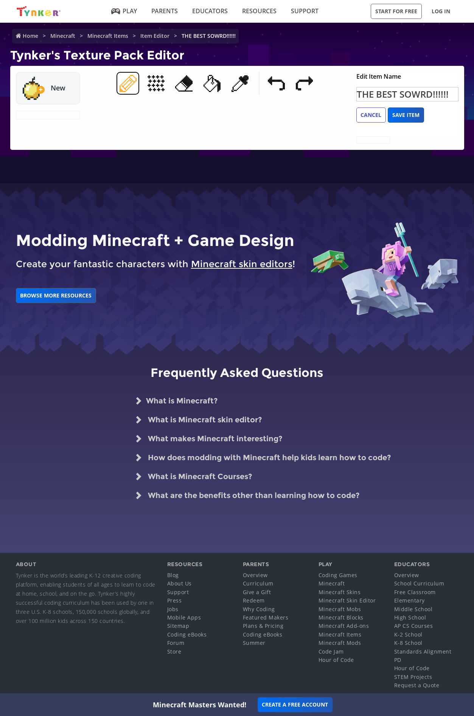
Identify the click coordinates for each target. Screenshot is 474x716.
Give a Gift (257, 592)
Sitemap (178, 625)
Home (30, 35)
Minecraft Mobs (340, 609)
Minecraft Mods (340, 642)
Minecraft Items (107, 35)
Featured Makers (266, 617)
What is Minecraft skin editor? (198, 419)
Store (174, 651)
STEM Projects (413, 676)
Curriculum (258, 583)
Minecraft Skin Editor (347, 600)
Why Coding (259, 609)
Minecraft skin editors (241, 263)
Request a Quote (417, 685)
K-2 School (408, 634)
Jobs (173, 609)
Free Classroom (415, 592)
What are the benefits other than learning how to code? (247, 495)
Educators (210, 11)
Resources (259, 11)
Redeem (254, 600)
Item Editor (154, 35)
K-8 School (408, 642)
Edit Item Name (378, 76)
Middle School (413, 609)
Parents (164, 11)
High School (410, 617)
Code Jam (331, 651)
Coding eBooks (187, 634)
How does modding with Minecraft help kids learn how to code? (263, 457)
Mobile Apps (184, 617)
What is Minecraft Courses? (193, 476)
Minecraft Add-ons (344, 625)
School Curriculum (419, 583)
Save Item (406, 114)
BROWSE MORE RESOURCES (56, 295)
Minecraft (62, 35)
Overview (255, 575)
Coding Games (338, 575)
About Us (179, 583)
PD (397, 659)
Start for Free (396, 11)
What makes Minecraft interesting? (208, 438)
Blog (173, 575)
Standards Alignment (423, 651)
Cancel (371, 114)
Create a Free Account (295, 704)
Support (305, 11)
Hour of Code (336, 659)
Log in (441, 11)
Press (174, 600)
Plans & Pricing (263, 625)
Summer (254, 642)
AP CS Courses (413, 625)
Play (124, 11)
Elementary (409, 600)
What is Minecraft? (176, 400)
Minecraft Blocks (341, 617)
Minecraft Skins (340, 592)
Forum (176, 642)
